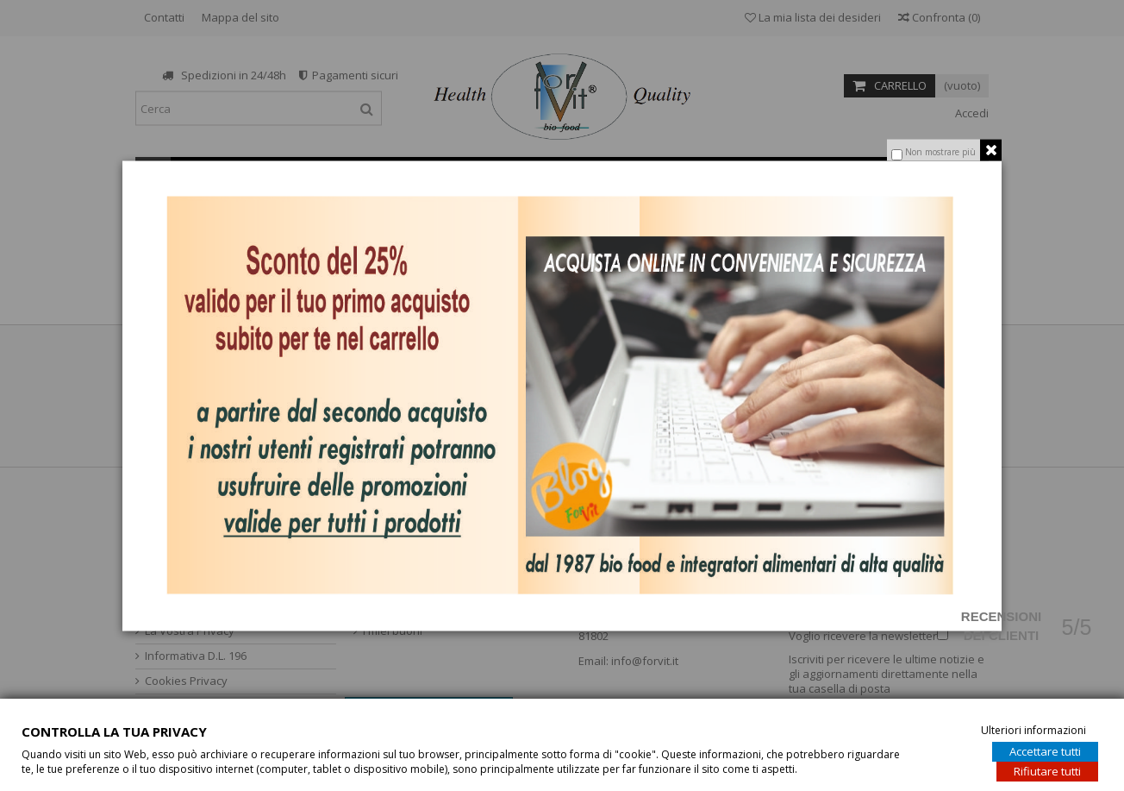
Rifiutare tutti (1047, 770)
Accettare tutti (1045, 750)
